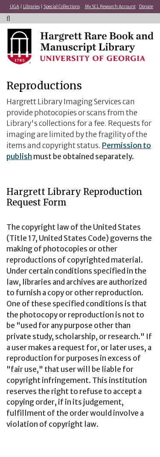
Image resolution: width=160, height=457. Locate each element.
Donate (146, 6)
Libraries (31, 6)
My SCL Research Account (110, 6)
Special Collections (62, 6)
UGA (14, 6)
